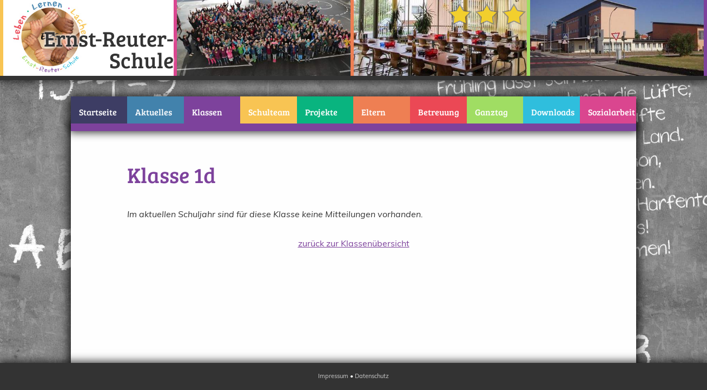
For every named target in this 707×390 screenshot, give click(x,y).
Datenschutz (372, 376)
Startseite (98, 112)
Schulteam (269, 112)
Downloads (552, 112)
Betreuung (438, 112)
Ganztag (491, 112)
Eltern (373, 112)
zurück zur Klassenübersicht (353, 243)
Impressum (333, 376)
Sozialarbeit (611, 112)
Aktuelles (153, 112)
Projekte (321, 112)
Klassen (207, 112)
